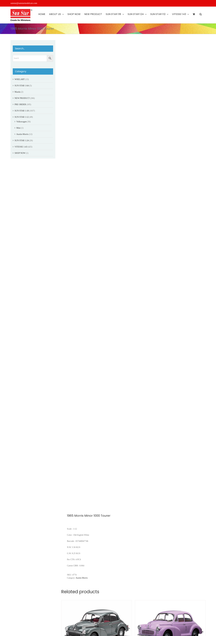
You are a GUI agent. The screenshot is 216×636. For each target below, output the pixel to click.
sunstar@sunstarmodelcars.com (23, 3)
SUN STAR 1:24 (22, 140)
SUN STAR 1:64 (22, 85)
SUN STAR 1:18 (22, 111)
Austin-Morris (82, 578)
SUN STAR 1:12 (22, 117)
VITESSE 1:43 (21, 147)
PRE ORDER (20, 104)
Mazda (17, 92)
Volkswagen (21, 122)
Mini (18, 128)
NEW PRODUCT (22, 98)
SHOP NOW (20, 153)
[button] (201, 14)
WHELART (20, 79)
